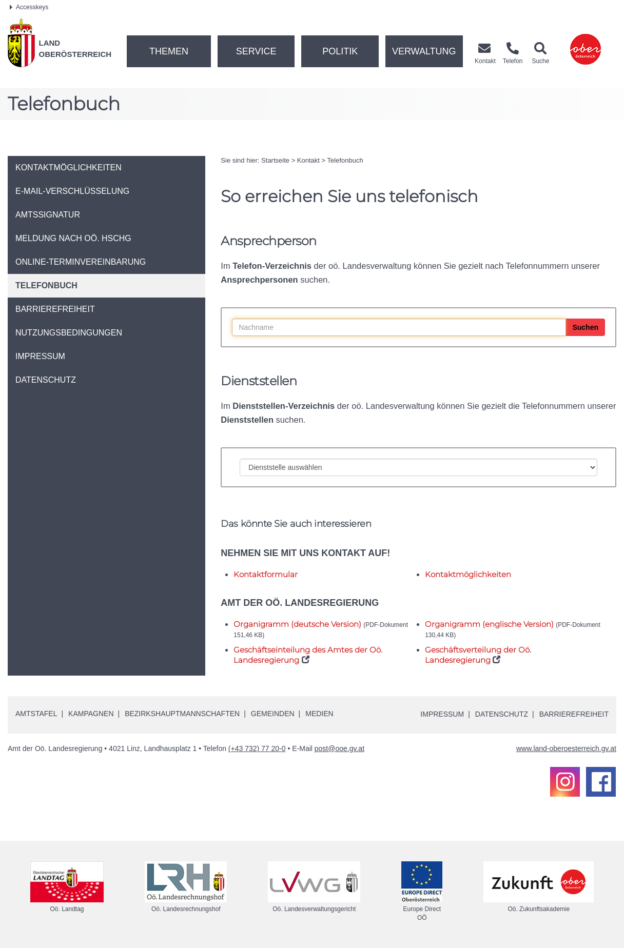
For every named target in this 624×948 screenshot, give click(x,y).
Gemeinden (273, 713)
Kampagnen (90, 713)
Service (256, 51)
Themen (168, 51)
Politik (340, 51)
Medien (319, 713)
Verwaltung (424, 51)
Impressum (442, 714)
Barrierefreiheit (574, 714)
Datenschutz (501, 714)
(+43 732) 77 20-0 (257, 748)
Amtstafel (36, 713)
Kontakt (308, 160)
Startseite (275, 160)
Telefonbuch (345, 160)
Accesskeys (29, 7)
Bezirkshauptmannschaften (182, 713)
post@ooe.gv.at (339, 748)
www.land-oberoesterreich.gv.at (566, 748)
